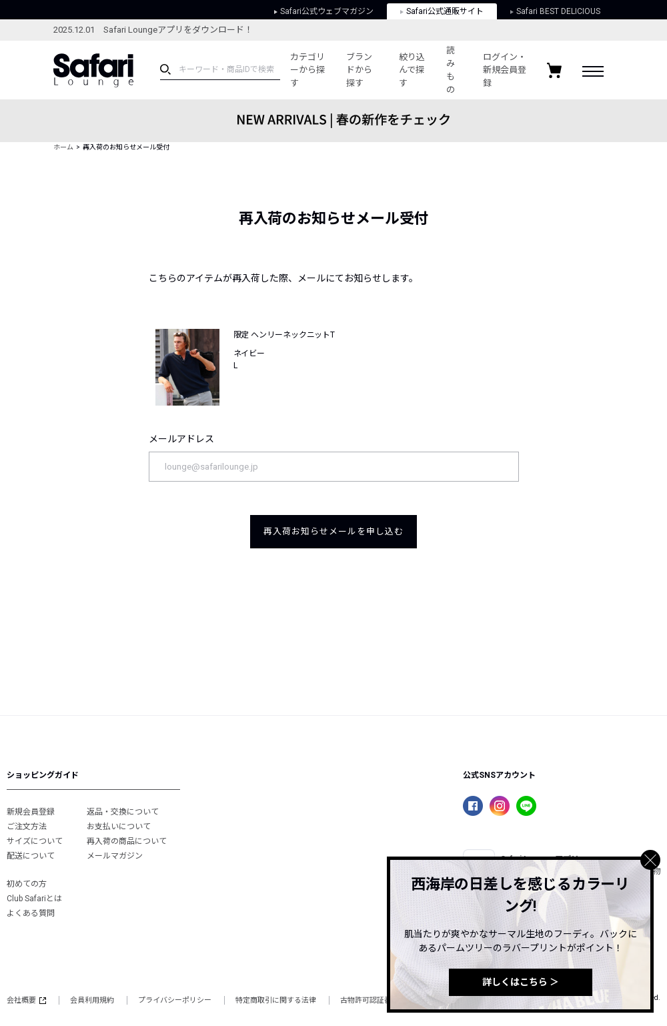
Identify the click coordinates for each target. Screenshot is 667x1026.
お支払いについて (119, 826)
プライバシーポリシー (174, 1000)
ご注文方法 (27, 826)
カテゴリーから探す (307, 70)
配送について (31, 856)
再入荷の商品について (127, 841)
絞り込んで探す (412, 70)
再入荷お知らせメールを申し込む (333, 531)
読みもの (450, 70)
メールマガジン (115, 856)
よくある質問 (31, 913)
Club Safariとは (34, 898)
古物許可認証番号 (369, 1000)
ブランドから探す (359, 70)
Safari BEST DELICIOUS (555, 11)
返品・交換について (123, 812)
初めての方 (27, 884)
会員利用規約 (92, 1000)
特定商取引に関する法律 (275, 1000)
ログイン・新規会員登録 (504, 70)
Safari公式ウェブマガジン (324, 11)
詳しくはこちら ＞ (520, 982)
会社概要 (26, 1000)
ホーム (63, 147)
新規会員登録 (31, 812)
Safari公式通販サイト (442, 11)
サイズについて (35, 841)
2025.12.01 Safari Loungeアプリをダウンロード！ (153, 30)
